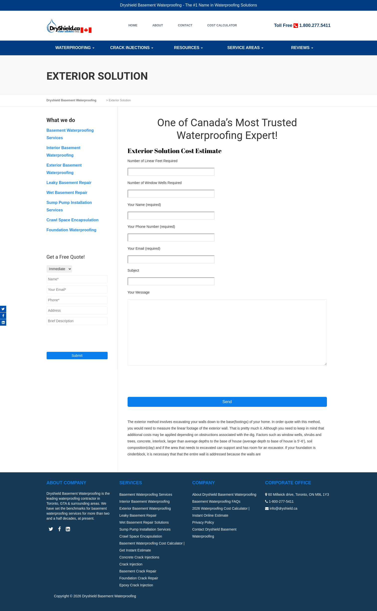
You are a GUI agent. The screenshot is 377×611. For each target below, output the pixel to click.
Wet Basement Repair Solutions (144, 522)
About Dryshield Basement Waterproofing (224, 494)
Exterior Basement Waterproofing (145, 508)
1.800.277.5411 (314, 25)
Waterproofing (74, 48)
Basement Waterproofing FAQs (216, 501)
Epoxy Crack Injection (136, 585)
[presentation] (165, 381)
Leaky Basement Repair (69, 183)
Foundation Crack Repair (138, 578)
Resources (188, 48)
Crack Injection (131, 564)
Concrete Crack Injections (139, 557)
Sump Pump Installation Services (144, 529)
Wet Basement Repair (67, 192)
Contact (185, 25)
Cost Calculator (222, 25)
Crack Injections (131, 48)
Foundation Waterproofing (71, 230)
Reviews (302, 48)
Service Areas (245, 48)
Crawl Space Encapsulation (73, 220)
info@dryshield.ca (284, 508)
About (157, 25)
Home (132, 25)
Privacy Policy (203, 522)
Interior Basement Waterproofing (144, 501)
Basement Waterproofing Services (145, 494)
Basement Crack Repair (137, 571)
